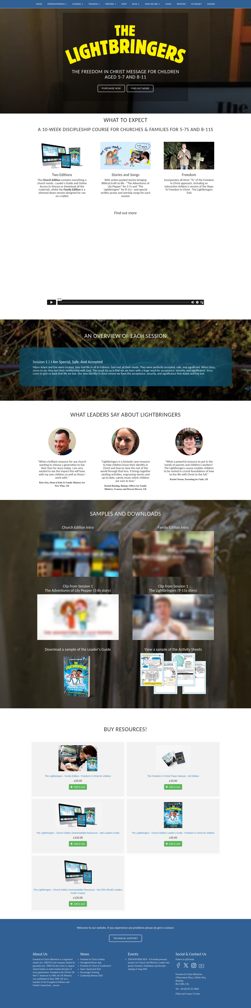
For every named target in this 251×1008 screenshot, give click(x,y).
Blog (135, 4)
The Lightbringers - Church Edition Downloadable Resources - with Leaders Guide (77, 833)
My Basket (196, 4)
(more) (56, 985)
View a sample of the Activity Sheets (173, 649)
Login (168, 4)
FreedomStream (57, 4)
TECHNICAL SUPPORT (125, 938)
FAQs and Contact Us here (188, 994)
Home (39, 4)
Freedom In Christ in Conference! (95, 966)
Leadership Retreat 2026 (91, 975)
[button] (35, 366)
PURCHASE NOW (111, 88)
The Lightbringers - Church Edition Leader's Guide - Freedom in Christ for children (173, 833)
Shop (124, 4)
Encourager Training (89, 972)
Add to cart (77, 787)
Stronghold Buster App (90, 962)
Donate (211, 4)
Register (181, 4)
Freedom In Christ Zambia (92, 959)
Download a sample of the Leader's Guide (78, 649)
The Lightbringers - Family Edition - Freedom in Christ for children (78, 776)
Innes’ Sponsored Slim (90, 969)
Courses (77, 4)
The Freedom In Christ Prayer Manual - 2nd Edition (173, 776)
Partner (110, 4)
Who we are (152, 4)
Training (94, 4)
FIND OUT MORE (140, 88)
